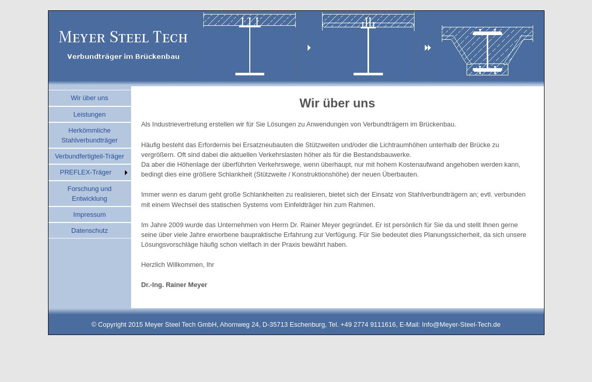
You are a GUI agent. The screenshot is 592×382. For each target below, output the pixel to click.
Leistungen (89, 114)
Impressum (89, 214)
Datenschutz (89, 230)
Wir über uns (89, 98)
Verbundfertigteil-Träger (89, 156)
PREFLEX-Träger (85, 172)
